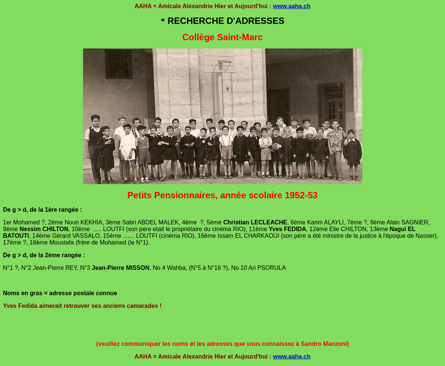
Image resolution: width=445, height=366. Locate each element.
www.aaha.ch (292, 6)
